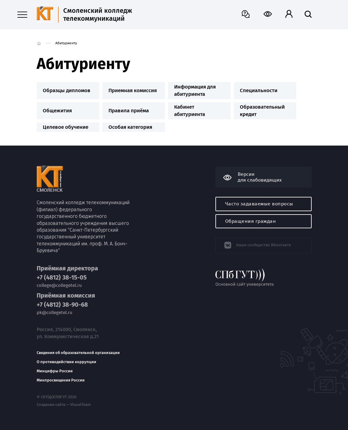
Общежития (57, 110)
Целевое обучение (65, 127)
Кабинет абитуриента (189, 110)
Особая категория (130, 127)
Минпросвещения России (61, 380)
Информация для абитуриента (195, 90)
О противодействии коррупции (66, 362)
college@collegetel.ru (59, 285)
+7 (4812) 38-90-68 (62, 304)
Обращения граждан (250, 221)
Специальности (258, 90)
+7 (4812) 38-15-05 (62, 277)
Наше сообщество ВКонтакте (263, 245)
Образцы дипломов (66, 90)
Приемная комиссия (132, 90)
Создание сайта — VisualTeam (64, 405)
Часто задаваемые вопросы (259, 204)
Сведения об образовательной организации (78, 353)
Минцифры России (55, 371)
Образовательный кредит (262, 110)
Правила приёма (128, 110)
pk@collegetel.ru (54, 312)
